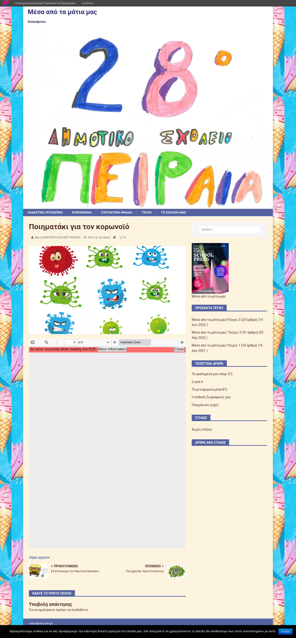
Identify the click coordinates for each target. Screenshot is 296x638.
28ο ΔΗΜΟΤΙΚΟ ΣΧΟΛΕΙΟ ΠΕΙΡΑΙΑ (57, 237)
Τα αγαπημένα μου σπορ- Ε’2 (212, 374)
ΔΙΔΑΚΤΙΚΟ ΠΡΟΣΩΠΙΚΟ (46, 212)
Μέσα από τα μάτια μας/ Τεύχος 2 (216, 332)
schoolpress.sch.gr (40, 623)
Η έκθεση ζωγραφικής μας (211, 397)
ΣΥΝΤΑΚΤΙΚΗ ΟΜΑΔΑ (119, 212)
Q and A (197, 382)
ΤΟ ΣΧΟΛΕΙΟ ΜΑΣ (177, 212)
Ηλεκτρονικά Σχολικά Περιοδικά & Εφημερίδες (45, 3)
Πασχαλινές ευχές (205, 405)
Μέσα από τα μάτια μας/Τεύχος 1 (216, 345)
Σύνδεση (87, 3)
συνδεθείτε (79, 610)
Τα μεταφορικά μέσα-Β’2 (209, 390)
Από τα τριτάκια (99, 237)
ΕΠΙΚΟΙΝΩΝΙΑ (83, 212)
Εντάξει (285, 631)
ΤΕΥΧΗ (150, 212)
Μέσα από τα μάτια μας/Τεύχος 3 (216, 320)
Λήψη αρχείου (39, 557)
